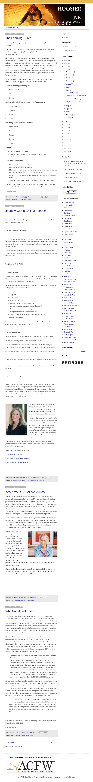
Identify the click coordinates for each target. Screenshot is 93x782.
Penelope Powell (69, 316)
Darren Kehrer (23, 199)
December (69, 72)
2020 (66, 121)
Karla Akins (67, 276)
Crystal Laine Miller (70, 231)
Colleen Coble (68, 229)
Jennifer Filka (68, 266)
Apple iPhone (14, 199)
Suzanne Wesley (69, 342)
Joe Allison (21, 735)
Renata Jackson (69, 324)
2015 (66, 137)
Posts (65, 46)
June (67, 90)
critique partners (15, 480)
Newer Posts (10, 742)
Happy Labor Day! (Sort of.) (73, 169)
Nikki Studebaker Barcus (72, 311)
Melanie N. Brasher (70, 303)
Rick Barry (67, 326)
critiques (22, 480)
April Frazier (68, 208)
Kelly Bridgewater (69, 282)
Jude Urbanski (68, 274)
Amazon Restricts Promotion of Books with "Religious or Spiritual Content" (74, 163)
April (68, 108)
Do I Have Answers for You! (73, 173)
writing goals (29, 735)
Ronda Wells (68, 329)
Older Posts (53, 742)
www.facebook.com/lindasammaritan (17, 458)
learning (30, 199)
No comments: (32, 197)
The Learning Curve (18, 38)
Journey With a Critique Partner (25, 210)
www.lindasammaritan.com (13, 454)
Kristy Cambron (69, 287)
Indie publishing (15, 600)
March (68, 111)
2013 (66, 143)
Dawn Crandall (68, 237)
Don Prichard (68, 245)
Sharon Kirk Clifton (70, 337)
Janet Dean (67, 255)
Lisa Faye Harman (69, 292)
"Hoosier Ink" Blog (12, 27)
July (67, 87)
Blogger (71, 777)
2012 (66, 146)
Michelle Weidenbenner (27, 600)
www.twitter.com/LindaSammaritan (16, 462)
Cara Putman (68, 221)
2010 (66, 152)
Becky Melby (68, 210)
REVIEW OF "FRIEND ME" (73, 181)
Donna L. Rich (68, 247)
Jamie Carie (67, 253)
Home (32, 742)
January (68, 118)
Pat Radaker (67, 313)
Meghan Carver (69, 300)
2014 (66, 140)
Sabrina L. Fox (68, 332)
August (68, 84)
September (69, 81)
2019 (66, 124)
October (69, 78)
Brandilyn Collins (69, 215)
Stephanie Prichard (70, 340)
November (69, 75)
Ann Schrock (68, 205)
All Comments (68, 50)
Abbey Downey (69, 202)
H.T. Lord (67, 250)
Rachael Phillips (69, 319)
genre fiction (14, 735)
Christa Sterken (69, 226)
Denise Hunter (68, 242)
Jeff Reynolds (68, 263)
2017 (66, 130)
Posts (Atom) (18, 746)
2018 (66, 127)
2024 (66, 60)
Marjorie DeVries (69, 295)
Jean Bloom (67, 258)
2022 (66, 66)
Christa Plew (68, 223)
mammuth (58, 777)
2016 (66, 134)
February (69, 115)
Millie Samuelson (69, 308)
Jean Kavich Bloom (70, 260)
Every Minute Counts (70, 177)
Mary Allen (67, 297)
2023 (66, 63)
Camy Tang (67, 218)
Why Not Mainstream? (19, 611)
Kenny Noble (68, 284)
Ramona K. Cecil (69, 321)
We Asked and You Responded (25, 491)
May (67, 105)
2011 (66, 149)
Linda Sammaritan (31, 480)
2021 (66, 69)
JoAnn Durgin (68, 268)
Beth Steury (67, 213)
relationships (40, 480)
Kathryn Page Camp (70, 279)
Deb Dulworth (68, 239)
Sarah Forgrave (68, 334)
